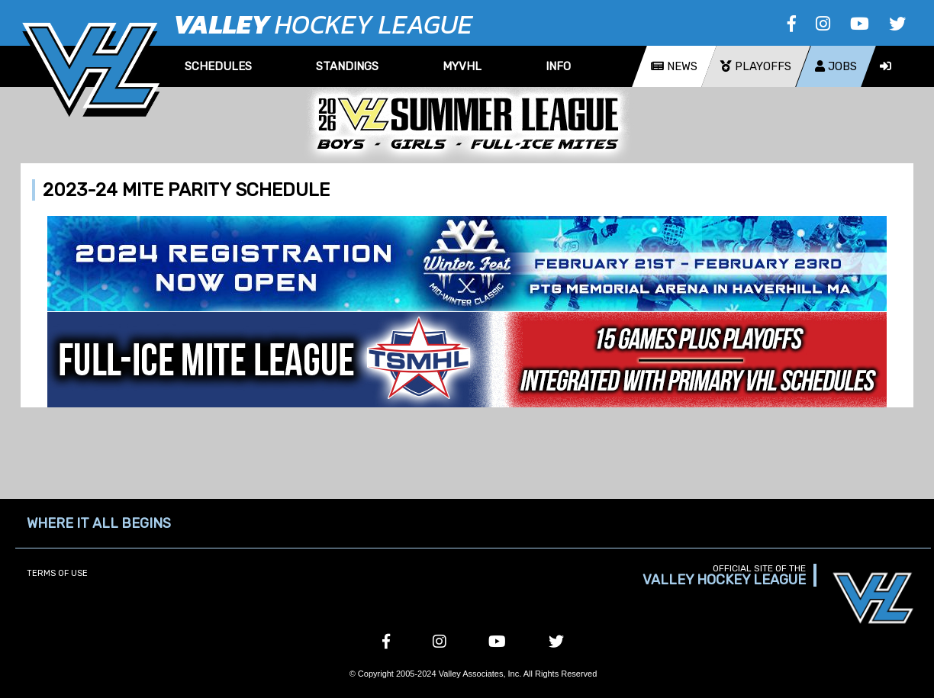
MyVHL (462, 66)
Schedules (218, 66)
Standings (347, 66)
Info (558, 66)
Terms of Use (57, 573)
